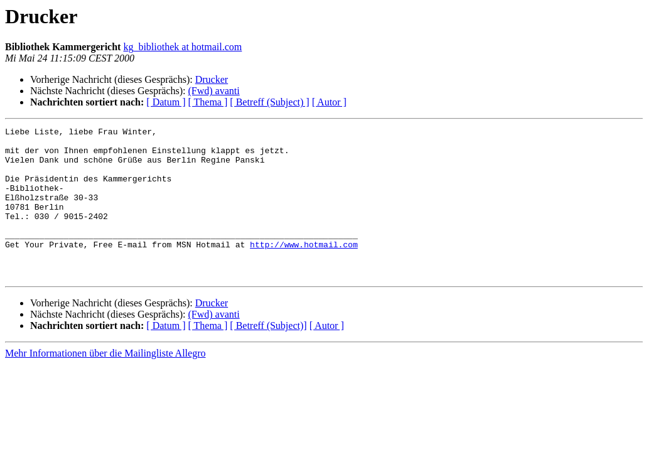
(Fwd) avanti (213, 90)
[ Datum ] (165, 102)
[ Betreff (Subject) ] (269, 102)
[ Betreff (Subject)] (268, 355)
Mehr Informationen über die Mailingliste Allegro (105, 383)
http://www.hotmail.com (304, 268)
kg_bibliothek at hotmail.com (182, 46)
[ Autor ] (329, 102)
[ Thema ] (208, 102)
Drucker (211, 79)
